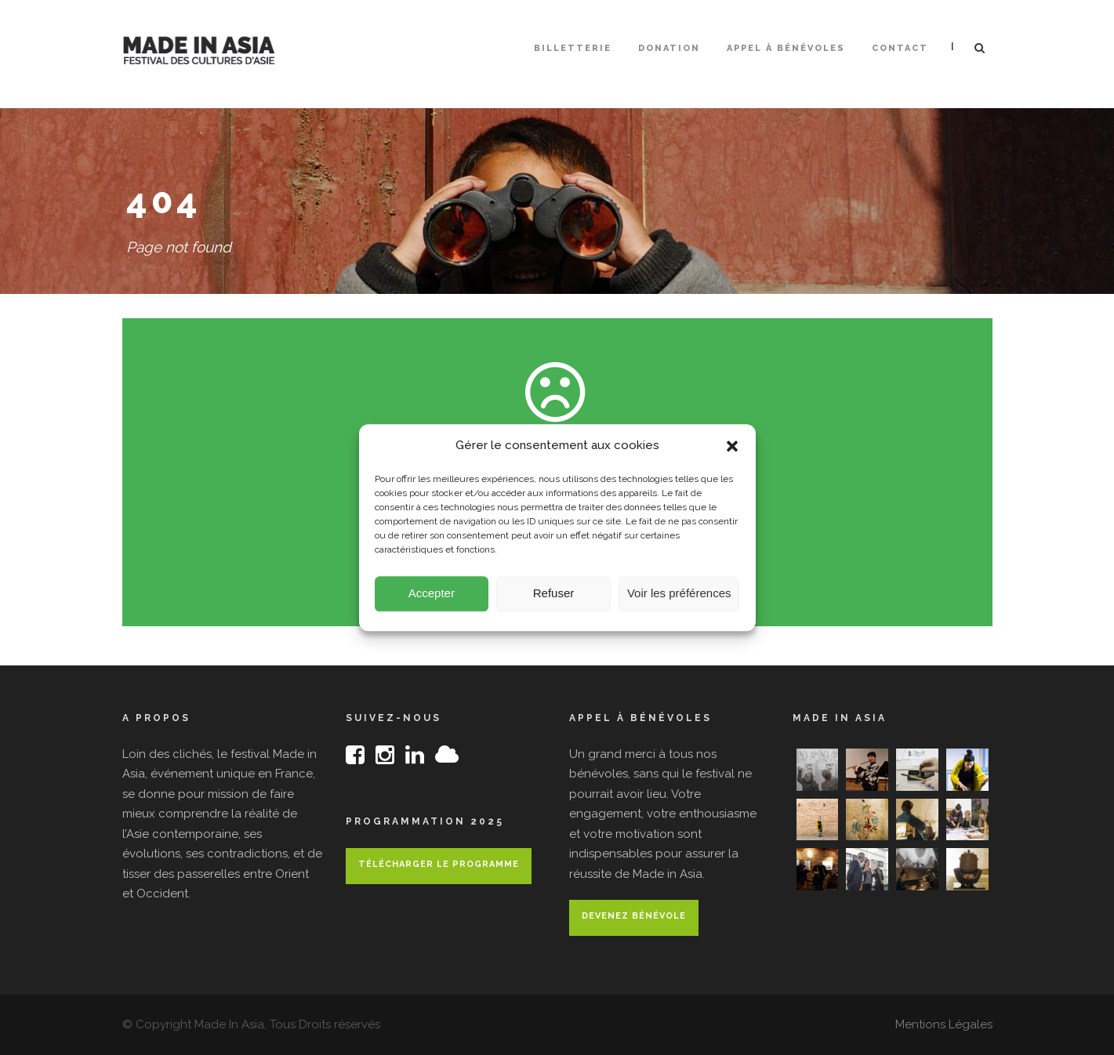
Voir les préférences (679, 598)
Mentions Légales (943, 1024)
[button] (732, 451)
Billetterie (572, 48)
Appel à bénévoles (786, 48)
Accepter (431, 598)
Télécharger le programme (438, 864)
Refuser (554, 598)
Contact (900, 48)
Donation (669, 48)
